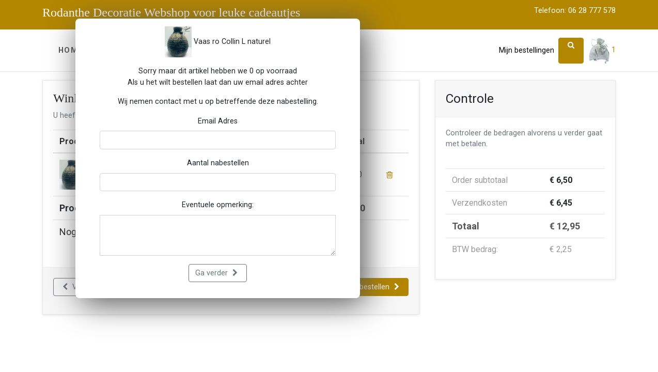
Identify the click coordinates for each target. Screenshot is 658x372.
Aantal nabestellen (218, 163)
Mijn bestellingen (526, 50)
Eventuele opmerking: (218, 204)
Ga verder (216, 273)
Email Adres (218, 121)
